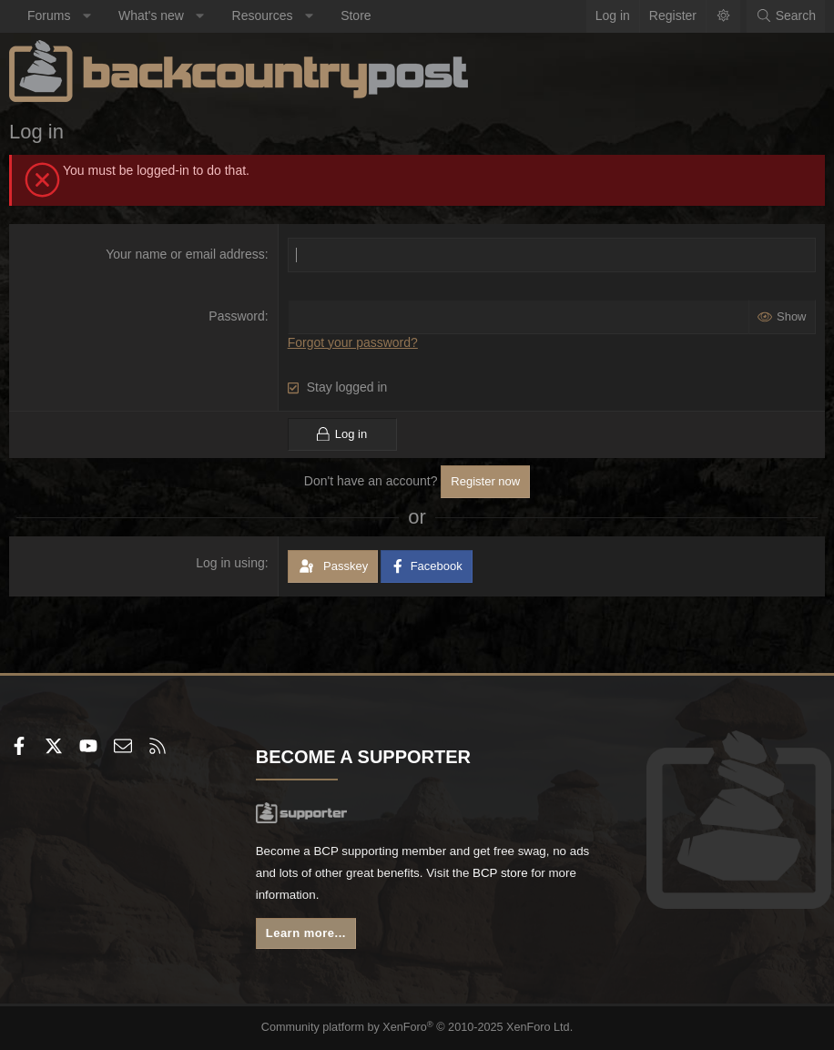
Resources (262, 15)
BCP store (540, 871)
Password (236, 316)
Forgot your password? (353, 342)
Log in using (230, 563)
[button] (86, 16)
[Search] (786, 16)
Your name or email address (185, 254)
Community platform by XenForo (417, 1028)
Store (356, 15)
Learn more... (309, 934)
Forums (48, 15)
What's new (151, 15)
